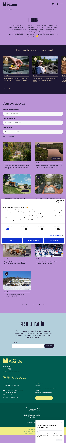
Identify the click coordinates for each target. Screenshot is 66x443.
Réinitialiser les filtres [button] (9, 136)
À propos (37, 386)
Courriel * (15, 342)
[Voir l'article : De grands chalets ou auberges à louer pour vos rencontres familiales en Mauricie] (17, 252)
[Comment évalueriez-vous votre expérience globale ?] (49, 430)
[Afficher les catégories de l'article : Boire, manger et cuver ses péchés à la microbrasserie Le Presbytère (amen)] (6, 59)
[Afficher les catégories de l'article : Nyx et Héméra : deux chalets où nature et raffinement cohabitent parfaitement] (38, 145)
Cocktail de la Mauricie (9, 393)
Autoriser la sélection (33, 240)
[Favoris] (53, 4)
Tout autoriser (54, 240)
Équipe (37, 390)
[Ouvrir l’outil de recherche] (57, 4)
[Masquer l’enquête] (61, 422)
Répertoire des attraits (44, 398)
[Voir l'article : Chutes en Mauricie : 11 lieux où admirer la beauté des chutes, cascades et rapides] (45, 69)
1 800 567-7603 (7, 369)
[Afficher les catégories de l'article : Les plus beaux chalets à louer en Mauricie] (6, 177)
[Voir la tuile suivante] (9, 89)
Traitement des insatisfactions (43, 393)
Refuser (12, 240)
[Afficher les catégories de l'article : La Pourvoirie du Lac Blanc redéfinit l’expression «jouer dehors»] (6, 274)
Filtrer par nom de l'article (11, 109)
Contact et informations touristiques (45, 388)
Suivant (59, 440)
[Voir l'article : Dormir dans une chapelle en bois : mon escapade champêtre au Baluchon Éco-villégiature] (17, 156)
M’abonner (49, 346)
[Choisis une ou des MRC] (33, 132)
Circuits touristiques (8, 388)
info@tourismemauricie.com (11, 372)
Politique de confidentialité (29, 431)
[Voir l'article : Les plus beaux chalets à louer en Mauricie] (17, 188)
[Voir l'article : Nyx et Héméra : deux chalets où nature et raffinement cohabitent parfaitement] (49, 156)
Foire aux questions (8, 395)
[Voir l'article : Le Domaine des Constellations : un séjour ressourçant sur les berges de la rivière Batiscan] (49, 188)
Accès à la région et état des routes (13, 390)
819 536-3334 (7, 366)
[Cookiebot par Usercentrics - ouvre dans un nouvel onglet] (57, 201)
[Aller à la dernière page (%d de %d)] (44, 305)
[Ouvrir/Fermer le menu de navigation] (61, 4)
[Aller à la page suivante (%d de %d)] (40, 305)
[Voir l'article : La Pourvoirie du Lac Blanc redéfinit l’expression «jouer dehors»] (17, 284)
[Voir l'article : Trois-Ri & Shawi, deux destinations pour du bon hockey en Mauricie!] (49, 252)
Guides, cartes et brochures (11, 386)
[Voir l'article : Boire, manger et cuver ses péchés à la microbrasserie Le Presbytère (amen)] (16, 68)
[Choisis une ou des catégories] (33, 123)
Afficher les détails (55, 235)
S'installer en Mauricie (10, 397)
